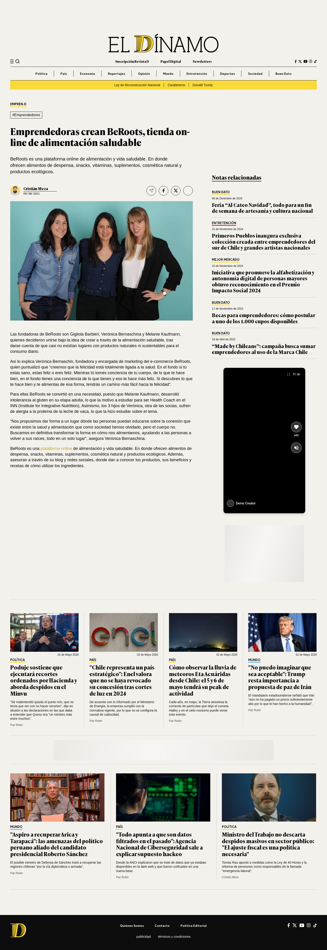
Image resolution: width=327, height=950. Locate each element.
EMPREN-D (18, 104)
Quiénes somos (132, 925)
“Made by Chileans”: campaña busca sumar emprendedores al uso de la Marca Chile (264, 349)
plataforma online (57, 448)
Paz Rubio (16, 725)
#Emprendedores (26, 115)
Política (41, 73)
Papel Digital (171, 61)
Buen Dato (283, 73)
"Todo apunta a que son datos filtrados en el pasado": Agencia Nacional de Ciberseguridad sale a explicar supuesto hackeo (159, 844)
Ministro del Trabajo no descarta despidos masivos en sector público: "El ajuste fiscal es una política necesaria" (268, 844)
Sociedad (255, 73)
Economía (87, 73)
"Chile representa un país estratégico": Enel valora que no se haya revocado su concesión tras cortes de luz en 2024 (121, 680)
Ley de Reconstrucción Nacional (137, 85)
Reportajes (116, 73)
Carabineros (176, 85)
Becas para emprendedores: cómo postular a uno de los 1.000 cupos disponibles (263, 318)
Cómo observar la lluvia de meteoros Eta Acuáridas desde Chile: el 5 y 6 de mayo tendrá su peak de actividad (202, 680)
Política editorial (194, 925)
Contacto (162, 925)
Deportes (227, 73)
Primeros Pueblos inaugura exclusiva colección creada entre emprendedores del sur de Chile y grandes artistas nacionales (263, 241)
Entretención (196, 73)
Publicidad (143, 936)
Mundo (168, 73)
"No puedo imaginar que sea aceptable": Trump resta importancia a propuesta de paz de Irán (279, 677)
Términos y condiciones (174, 936)
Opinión (144, 73)
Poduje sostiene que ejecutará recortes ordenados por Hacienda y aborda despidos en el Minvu (43, 680)
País (63, 73)
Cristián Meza (35, 188)
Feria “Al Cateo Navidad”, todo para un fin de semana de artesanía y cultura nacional (262, 207)
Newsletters (202, 61)
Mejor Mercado (226, 259)
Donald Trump (203, 85)
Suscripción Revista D (132, 61)
